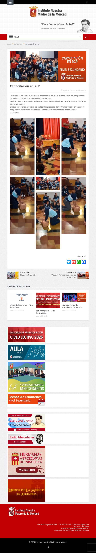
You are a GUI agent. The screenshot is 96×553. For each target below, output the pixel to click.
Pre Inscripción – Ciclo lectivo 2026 (45, 312)
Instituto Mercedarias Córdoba (76, 530)
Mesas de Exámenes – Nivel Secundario (21, 306)
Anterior (24, 272)
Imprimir (65, 90)
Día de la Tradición (28, 275)
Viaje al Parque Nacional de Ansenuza (64, 276)
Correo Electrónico (78, 90)
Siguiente (70, 272)
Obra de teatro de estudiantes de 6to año (72, 306)
